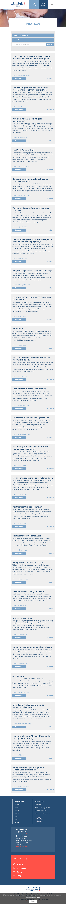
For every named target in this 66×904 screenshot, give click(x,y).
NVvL (17, 814)
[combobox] (33, 35)
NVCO (17, 805)
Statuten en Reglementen (43, 814)
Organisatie (19, 801)
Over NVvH (39, 801)
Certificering (21, 868)
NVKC (17, 811)
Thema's (38, 805)
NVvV (17, 820)
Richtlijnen (20, 872)
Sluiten (33, 901)
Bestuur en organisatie (42, 808)
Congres (20, 876)
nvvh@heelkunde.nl (22, 834)
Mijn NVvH (43, 4)
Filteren (49, 44)
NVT (16, 817)
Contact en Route (22, 847)
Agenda (20, 864)
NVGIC (17, 808)
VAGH (17, 823)
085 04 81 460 (21, 832)
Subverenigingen (40, 811)
